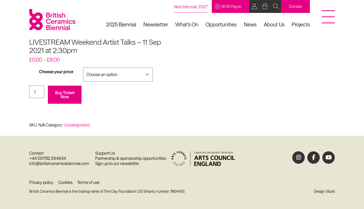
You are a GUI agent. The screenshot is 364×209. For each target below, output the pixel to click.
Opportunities (221, 24)
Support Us (105, 153)
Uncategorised (77, 125)
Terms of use (88, 182)
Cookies (65, 182)
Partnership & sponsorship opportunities (130, 158)
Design (319, 191)
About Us (274, 24)
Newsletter (155, 24)
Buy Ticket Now (65, 94)
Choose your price (56, 71)
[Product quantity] (36, 92)
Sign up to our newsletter (117, 163)
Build (331, 191)
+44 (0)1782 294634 (47, 158)
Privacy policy (41, 182)
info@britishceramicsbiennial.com (59, 163)
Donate (295, 6)
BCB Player (228, 6)
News (250, 24)
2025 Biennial (121, 24)
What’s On (186, 24)
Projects (301, 24)
